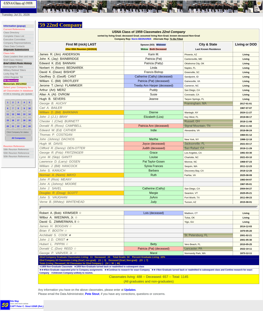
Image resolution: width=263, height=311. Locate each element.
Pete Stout (92, 293)
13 (24, 114)
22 (18, 126)
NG (18, 114)
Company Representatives (17, 43)
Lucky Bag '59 (10, 73)
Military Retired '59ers (14, 70)
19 (29, 120)
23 (24, 126)
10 (29, 108)
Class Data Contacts (14, 46)
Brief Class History (13, 60)
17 (18, 120)
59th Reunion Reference (16, 149)
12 (13, 114)
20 (8, 126)
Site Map (14, 301)
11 (8, 114)
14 (29, 114)
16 (13, 120)
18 (24, 120)
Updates (130, 289)
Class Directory (11, 32)
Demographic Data (13, 66)
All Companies (19, 138)
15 (8, 120)
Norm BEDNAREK (141, 39)
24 (29, 126)
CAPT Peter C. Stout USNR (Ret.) (27, 306)
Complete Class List (13, 36)
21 (13, 126)
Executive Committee (14, 39)
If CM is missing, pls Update (17, 94)
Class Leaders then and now (18, 56)
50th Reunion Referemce (16, 156)
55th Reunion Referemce (16, 153)
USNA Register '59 (13, 77)
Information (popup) (14, 26)
